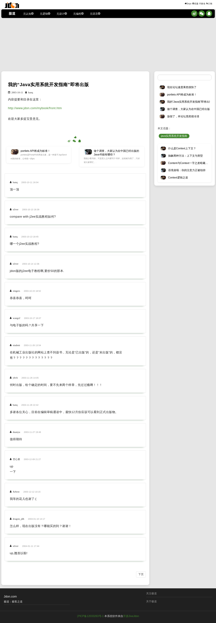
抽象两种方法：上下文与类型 (185, 155)
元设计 (62, 13)
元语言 (95, 13)
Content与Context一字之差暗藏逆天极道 (192, 163)
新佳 (202, 3)
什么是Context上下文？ (182, 148)
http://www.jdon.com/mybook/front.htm (35, 108)
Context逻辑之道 (178, 177)
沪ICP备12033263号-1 (90, 616)
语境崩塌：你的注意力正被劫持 (186, 170)
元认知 (28, 13)
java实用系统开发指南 (174, 135)
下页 (141, 574)
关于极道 (151, 601)
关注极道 (151, 593)
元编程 (78, 13)
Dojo (188, 3)
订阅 (209, 3)
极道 (12, 13)
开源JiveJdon (131, 616)
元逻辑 (45, 13)
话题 (195, 3)
